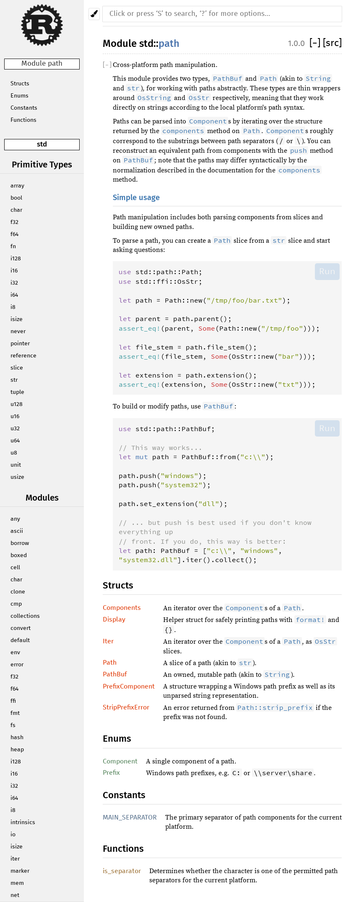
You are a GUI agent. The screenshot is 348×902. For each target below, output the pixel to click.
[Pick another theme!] (94, 14)
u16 (14, 416)
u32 (15, 429)
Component (120, 761)
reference (23, 356)
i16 (14, 271)
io (13, 835)
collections (25, 616)
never (18, 331)
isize (16, 319)
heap (17, 750)
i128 (15, 259)
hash (16, 737)
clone (17, 592)
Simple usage (136, 197)
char (16, 210)
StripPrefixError (126, 707)
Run (327, 271)
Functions (23, 120)
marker (19, 871)
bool (16, 198)
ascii (16, 531)
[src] (332, 43)
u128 (16, 404)
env (15, 652)
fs (13, 725)
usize (17, 477)
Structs (19, 84)
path (168, 43)
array (17, 186)
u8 (13, 453)
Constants (23, 108)
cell (15, 567)
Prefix (111, 772)
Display (114, 619)
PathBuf (115, 674)
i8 (13, 307)
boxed (18, 555)
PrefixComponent (129, 686)
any (15, 519)
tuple (17, 392)
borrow (19, 543)
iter (15, 859)
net (14, 895)
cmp (16, 604)
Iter (108, 641)
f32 (14, 222)
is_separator (122, 871)
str (14, 380)
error (16, 665)
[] (316, 43)
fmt (15, 713)
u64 (15, 441)
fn (13, 246)
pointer (20, 344)
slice (16, 368)
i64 (14, 295)
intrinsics (22, 822)
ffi (13, 701)
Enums (19, 96)
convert (20, 628)
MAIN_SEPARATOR (130, 817)
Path (110, 662)
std (42, 144)
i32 (14, 283)
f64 (14, 234)
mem (17, 883)
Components (122, 607)
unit (15, 465)
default (20, 640)
